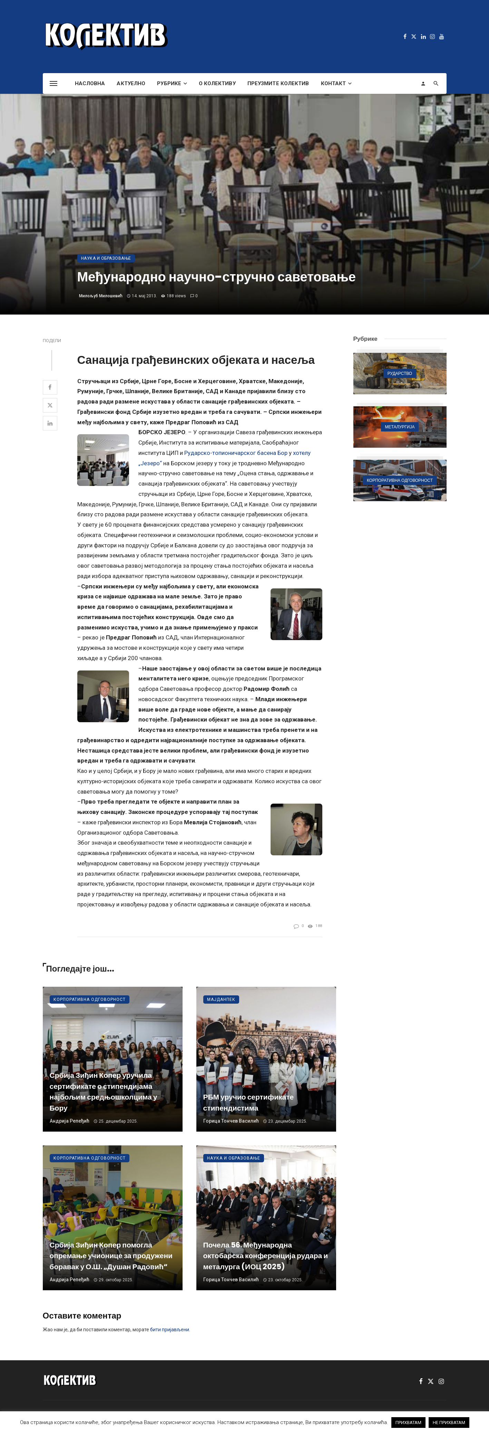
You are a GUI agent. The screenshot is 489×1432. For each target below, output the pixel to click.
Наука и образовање (106, 258)
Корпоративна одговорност (89, 999)
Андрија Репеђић (69, 1121)
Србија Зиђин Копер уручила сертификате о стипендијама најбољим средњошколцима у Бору (103, 1091)
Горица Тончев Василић (231, 1121)
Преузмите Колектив (278, 83)
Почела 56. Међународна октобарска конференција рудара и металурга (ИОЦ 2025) (265, 1256)
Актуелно (131, 83)
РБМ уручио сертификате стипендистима (248, 1102)
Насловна (90, 83)
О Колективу (217, 83)
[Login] (423, 83)
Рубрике (169, 83)
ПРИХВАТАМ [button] (408, 1422)
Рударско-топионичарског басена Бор (235, 452)
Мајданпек (221, 999)
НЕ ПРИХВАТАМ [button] (449, 1422)
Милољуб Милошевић (101, 296)
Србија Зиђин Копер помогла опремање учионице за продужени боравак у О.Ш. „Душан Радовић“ (111, 1256)
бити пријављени (169, 1329)
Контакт (333, 83)
